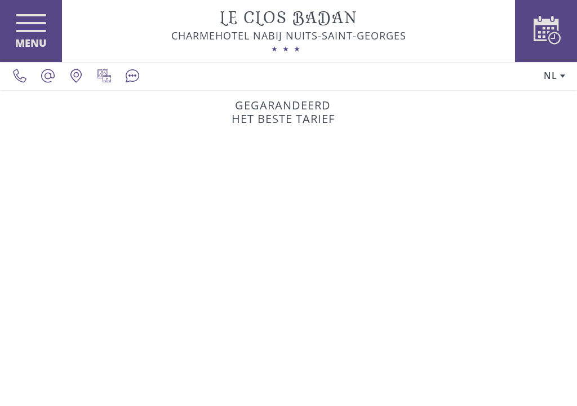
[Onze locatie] (76, 76)
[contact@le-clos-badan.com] (48, 76)
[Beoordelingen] (132, 76)
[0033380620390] (20, 76)
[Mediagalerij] (104, 76)
